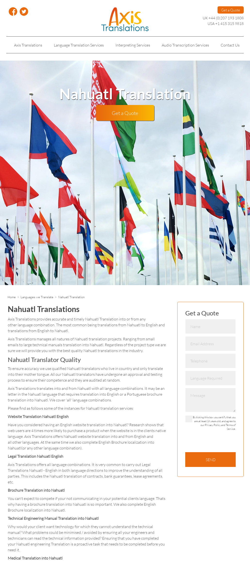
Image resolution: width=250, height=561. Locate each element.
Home (12, 297)
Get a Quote (230, 10)
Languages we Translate (37, 297)
